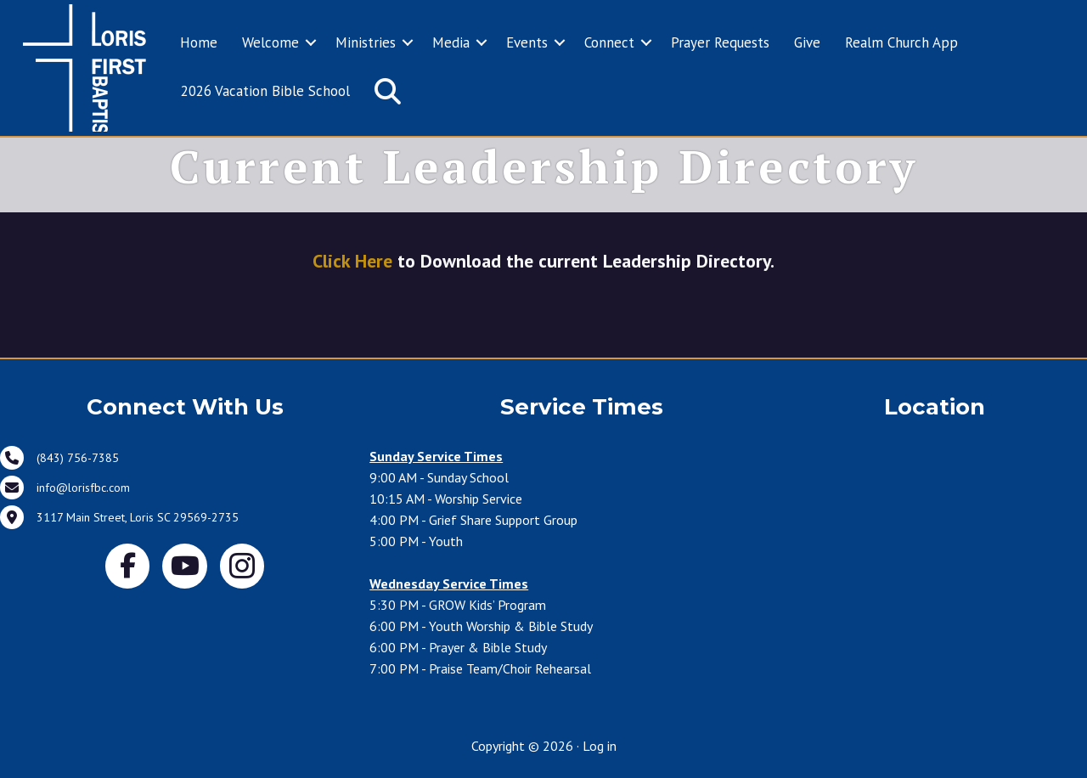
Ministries (365, 42)
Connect (609, 42)
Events (527, 42)
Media (451, 42)
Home (198, 42)
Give (807, 42)
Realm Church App (901, 42)
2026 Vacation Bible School (265, 91)
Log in (600, 745)
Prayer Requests (720, 42)
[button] (311, 43)
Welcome (270, 42)
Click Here (352, 261)
